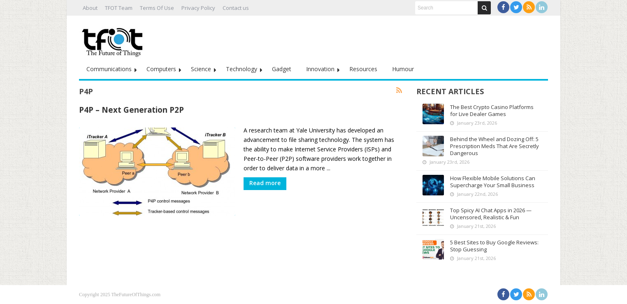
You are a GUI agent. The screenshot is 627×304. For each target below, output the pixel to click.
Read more (265, 183)
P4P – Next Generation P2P (131, 109)
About (90, 8)
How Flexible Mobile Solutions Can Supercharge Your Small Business (492, 181)
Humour (403, 69)
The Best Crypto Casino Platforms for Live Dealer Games (492, 110)
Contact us (236, 8)
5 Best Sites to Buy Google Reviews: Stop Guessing (494, 246)
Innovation (320, 69)
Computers (161, 69)
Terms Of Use (157, 8)
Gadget (281, 69)
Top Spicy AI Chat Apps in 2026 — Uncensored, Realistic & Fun (491, 214)
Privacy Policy (198, 8)
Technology (241, 69)
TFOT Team (118, 8)
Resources (363, 69)
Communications (109, 69)
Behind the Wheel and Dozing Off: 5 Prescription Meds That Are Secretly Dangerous (494, 146)
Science (201, 69)
